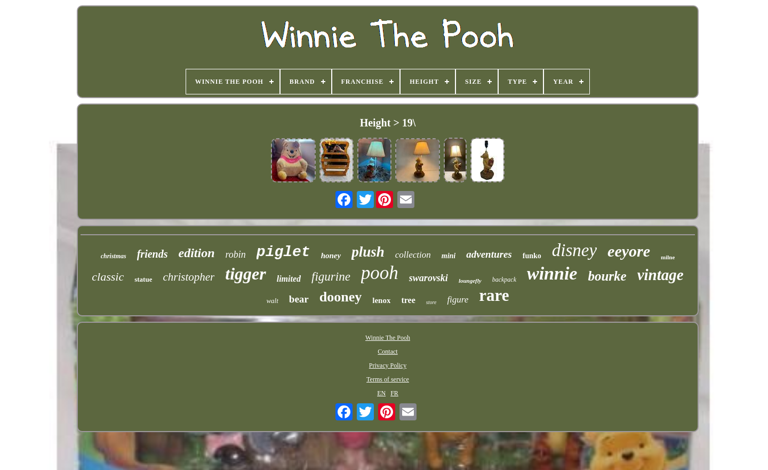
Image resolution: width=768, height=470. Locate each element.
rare (494, 295)
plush (368, 252)
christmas (113, 256)
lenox (381, 300)
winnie (552, 273)
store (431, 302)
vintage (660, 274)
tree (408, 300)
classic (108, 276)
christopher (188, 276)
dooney (340, 297)
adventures (489, 254)
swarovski (428, 278)
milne (668, 257)
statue (143, 279)
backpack (504, 279)
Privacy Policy (387, 365)
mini (448, 256)
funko (532, 256)
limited (289, 278)
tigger (245, 273)
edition (197, 253)
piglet (283, 252)
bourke (607, 276)
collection (413, 255)
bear (299, 299)
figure (457, 299)
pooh (379, 272)
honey (331, 255)
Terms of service (387, 379)
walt (272, 301)
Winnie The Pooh (387, 337)
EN (381, 393)
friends (152, 254)
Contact (387, 351)
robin (236, 254)
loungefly (470, 280)
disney (574, 250)
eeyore (628, 251)
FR (394, 393)
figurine (330, 276)
